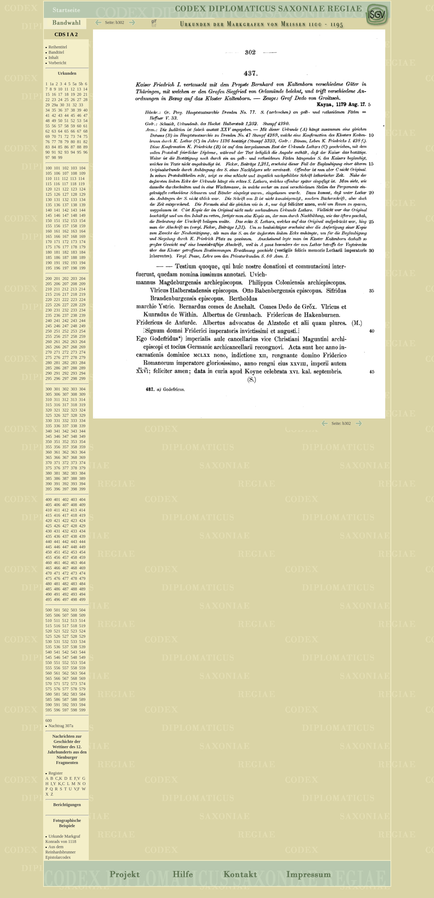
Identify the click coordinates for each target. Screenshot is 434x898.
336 (57, 425)
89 (86, 147)
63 (54, 131)
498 (74, 599)
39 (79, 110)
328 (74, 415)
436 (57, 536)
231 (57, 310)
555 (49, 667)
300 (49, 389)
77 (54, 141)
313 (74, 399)
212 (65, 289)
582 (65, 694)
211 (57, 289)
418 (74, 515)
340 (49, 431)
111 (57, 178)
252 (65, 331)
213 (74, 289)
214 (82, 289)
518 (74, 625)
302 (65, 389)
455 (49, 557)
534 (82, 641)
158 (74, 225)
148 (74, 215)
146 (57, 215)
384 (82, 473)
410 (49, 510)
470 (49, 573)
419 (82, 515)
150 (49, 220)
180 (49, 252)
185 (49, 257)
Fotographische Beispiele (67, 823)
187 (65, 257)
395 (49, 489)
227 (65, 304)
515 (49, 625)
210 (49, 289)
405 (49, 504)
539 (82, 646)
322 (65, 410)
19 (73, 94)
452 (65, 552)
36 (60, 110)
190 (49, 262)
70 (54, 136)
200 (49, 278)
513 (74, 620)
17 (60, 94)
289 (82, 368)
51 (67, 120)
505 (49, 615)
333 (74, 420)
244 (82, 320)
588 (74, 699)
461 (57, 562)
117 (65, 183)
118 (73, 183)
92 (60, 152)
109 (82, 173)
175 (49, 246)
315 (49, 404)
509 (82, 615)
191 (57, 262)
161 (57, 231)
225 (49, 304)
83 (48, 147)
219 (82, 294)
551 (57, 662)
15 (48, 94)
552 (65, 662)
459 (82, 557)
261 (57, 341)
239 (82, 315)
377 (65, 467)
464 (82, 562)
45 (73, 115)
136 (57, 204)
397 (65, 489)
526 (57, 636)
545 (49, 657)
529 (82, 636)
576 (57, 688)
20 (79, 94)
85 (60, 147)
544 (82, 652)
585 (49, 699)
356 (57, 446)
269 (82, 346)
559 (82, 667)
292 (65, 373)
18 (67, 94)
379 (82, 467)
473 (74, 573)
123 (74, 189)
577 (65, 688)
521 (57, 631)
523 (74, 631)
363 (74, 452)
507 (65, 615)
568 (74, 678)
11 (67, 89)
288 (74, 368)
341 (57, 431)
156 (57, 225)
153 (74, 220)
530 (49, 641)
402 (65, 499)
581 (57, 694)
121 (57, 189)
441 (57, 541)
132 (65, 199)
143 (74, 210)
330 (49, 420)
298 (74, 378)
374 (82, 462)
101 (57, 168)
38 (73, 110)
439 (82, 536)
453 (74, 552)
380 (49, 473)
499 (82, 599)
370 (49, 462)
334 (82, 420)
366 (57, 457)
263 (74, 341)
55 (48, 125)
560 (49, 673)
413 (74, 510)
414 (82, 510)
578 (74, 688)
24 (60, 99)
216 (57, 294)
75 (86, 136)
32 (75, 104)
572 (65, 683)
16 (54, 94)
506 (57, 615)
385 (49, 478)
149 (82, 215)
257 (65, 336)
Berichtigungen (67, 804)
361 (57, 452)
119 (82, 183)
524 (82, 631)
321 (57, 410)
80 (73, 141)
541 (57, 652)
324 (82, 410)
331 (57, 420)
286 (57, 368)
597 (65, 710)
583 (74, 694)
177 (65, 246)
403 (74, 499)
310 (49, 399)
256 (57, 336)
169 (82, 236)
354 (82, 441)
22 (48, 99)
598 (74, 710)
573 (74, 683)
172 (65, 241)
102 (65, 168)
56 (54, 125)
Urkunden (67, 73)
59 (73, 125)
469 (82, 567)
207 (65, 283)
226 (57, 304)
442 (65, 541)
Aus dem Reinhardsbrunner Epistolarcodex (61, 852)
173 (74, 241)
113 (73, 178)
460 (49, 562)
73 (73, 136)
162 (65, 231)
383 (74, 473)
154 (82, 220)
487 (65, 589)
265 (49, 346)
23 (54, 99)
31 (68, 104)
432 (65, 531)
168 (74, 236)
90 (48, 152)
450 (49, 552)
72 (67, 136)
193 (74, 262)
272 (65, 352)
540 (49, 652)
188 (74, 257)
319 (82, 404)
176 (57, 246)
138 (74, 204)
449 (82, 546)
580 (49, 694)
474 (82, 573)
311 (57, 399)
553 (74, 662)
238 (74, 315)
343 (74, 431)
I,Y (53, 783)
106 (57, 173)
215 (49, 294)
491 (57, 594)
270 (49, 352)
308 (74, 394)
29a (55, 104)
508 (74, 615)
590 (49, 704)
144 (82, 210)
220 (49, 299)
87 (73, 147)
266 (57, 346)
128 (74, 194)
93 (67, 152)
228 (74, 304)
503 (74, 610)
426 (57, 525)
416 (57, 515)
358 (74, 446)
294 (82, 373)
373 (74, 462)
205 (49, 283)
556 (57, 667)
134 (82, 199)
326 (57, 415)
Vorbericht (57, 62)
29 (48, 104)
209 (82, 283)
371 (57, 462)
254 (82, 331)
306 (57, 394)
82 (86, 141)
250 (49, 331)
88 (79, 147)
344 (82, 431)
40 (86, 110)
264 (82, 341)
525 (49, 636)
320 (49, 410)
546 (57, 657)
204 (82, 278)
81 (79, 141)
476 (57, 578)
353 (74, 441)
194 (82, 262)
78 (60, 141)
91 (54, 152)
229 (82, 304)
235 (49, 315)
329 (82, 415)
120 (49, 189)
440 (49, 541)
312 (65, 399)
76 (48, 141)
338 (74, 425)
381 (57, 473)
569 (82, 678)
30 (62, 104)
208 (74, 283)
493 (74, 594)
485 (49, 589)
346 (57, 436)
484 (82, 583)
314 (82, 399)
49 (54, 120)
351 (57, 441)
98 (54, 157)
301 (57, 389)
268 (74, 346)
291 (57, 373)
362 (65, 452)
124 (82, 189)
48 (48, 120)
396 (57, 489)
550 (49, 662)
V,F (77, 788)
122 (65, 189)
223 (74, 299)
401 (57, 499)
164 (82, 231)
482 (65, 583)
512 (65, 620)
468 (74, 567)
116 (57, 183)
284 (82, 362)
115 (49, 183)
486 (57, 589)
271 (57, 352)
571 (57, 683)
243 (74, 320)
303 (74, 389)
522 (65, 631)
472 (65, 573)
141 (57, 210)
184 (82, 252)
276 (57, 357)
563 (74, 673)
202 (65, 278)
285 (49, 368)
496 (57, 599)
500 (49, 610)
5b (81, 83)
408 (74, 504)
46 (79, 115)
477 (65, 578)
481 (57, 583)
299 (82, 378)
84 (54, 147)
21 (86, 94)
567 (65, 678)
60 (79, 125)
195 (49, 268)
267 (65, 346)
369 (82, 457)
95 (79, 152)
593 (74, 704)
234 (82, 310)
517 (65, 625)
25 (67, 99)
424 (82, 520)
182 (65, 252)
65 (67, 131)
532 (65, 641)
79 (67, 141)
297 (65, 378)
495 (49, 599)
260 (49, 341)
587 (65, 699)
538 (74, 646)
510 (49, 620)
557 (65, 667)
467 (65, 567)
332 (65, 420)
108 (74, 173)
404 (82, 499)
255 (49, 336)
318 (74, 404)
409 (82, 504)
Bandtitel (56, 52)
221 (57, 299)
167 (65, 236)
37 (67, 110)
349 (82, 436)
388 (74, 478)
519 (82, 625)
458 (74, 557)
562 (65, 673)
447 (65, 546)
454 (82, 552)
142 (65, 210)
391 (57, 483)
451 (57, 552)
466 (57, 567)
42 (54, 115)
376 (57, 467)
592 (65, 704)
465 (49, 567)
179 (82, 246)
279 (82, 357)
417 (65, 515)
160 (49, 231)
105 (49, 173)
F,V (77, 778)
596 (57, 710)
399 (82, 489)
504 (82, 610)
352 (65, 441)
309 (82, 394)
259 (82, 336)
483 (74, 583)
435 (49, 536)
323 (74, 410)
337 (65, 425)
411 (57, 510)
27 (79, 99)
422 (65, 520)
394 (82, 483)
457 (65, 557)
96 (86, 152)
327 (65, 415)
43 (60, 115)
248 (74, 325)
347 (65, 436)
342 (65, 431)
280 (49, 362)
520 (49, 631)
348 (74, 436)
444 (82, 541)
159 (82, 225)
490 (49, 594)
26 (73, 99)
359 (82, 446)
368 (74, 457)
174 (82, 241)
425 (49, 525)
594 (82, 704)
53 (79, 120)
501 (57, 610)
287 (65, 368)
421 (57, 520)
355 (49, 446)
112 (65, 178)
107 (65, 173)
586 (57, 699)
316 (57, 404)
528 (74, 636)
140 (49, 210)
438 (74, 536)
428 (74, 525)
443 (74, 541)
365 (49, 457)
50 (60, 120)
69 (48, 136)
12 (73, 89)
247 (65, 325)
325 (49, 415)
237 (65, 315)
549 (82, 657)
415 (49, 515)
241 (57, 320)
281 (57, 362)
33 (81, 104)
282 (65, 362)
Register (56, 773)
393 (74, 483)
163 (74, 231)
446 (57, 546)
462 (65, 562)
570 (49, 683)
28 (86, 99)
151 (57, 220)
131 (57, 199)
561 (57, 673)
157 (65, 225)
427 (65, 525)
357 (65, 446)
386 (57, 478)
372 (65, 462)
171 (57, 241)
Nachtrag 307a (61, 725)
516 (57, 625)
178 (74, 246)
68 (86, 131)
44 (67, 115)
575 (49, 688)
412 (65, 510)
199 (82, 268)
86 (67, 147)
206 (57, 283)
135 (49, 204)
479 (82, 578)
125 (49, 194)
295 (49, 378)
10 (60, 89)
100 (49, 168)
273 (74, 352)
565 (49, 678)
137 (65, 204)
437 (65, 536)
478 (74, 578)
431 (57, 531)
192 (65, 262)
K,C (61, 783)
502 (65, 610)
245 (49, 325)
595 (49, 710)
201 (57, 278)
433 (74, 531)
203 (74, 278)
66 (73, 131)
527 (65, 636)
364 (82, 452)
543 (74, 652)
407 (65, 504)
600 (49, 720)
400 (49, 499)
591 (57, 704)
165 (49, 236)
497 (65, 599)
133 (74, 199)
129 (82, 194)
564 (82, 673)
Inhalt (54, 57)
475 (49, 578)
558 (74, 667)
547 (65, 657)
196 (57, 268)
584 (82, 694)
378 (74, 467)
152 (65, 220)
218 (74, 294)
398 (74, 489)
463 (74, 562)
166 (57, 236)
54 (86, 120)
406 (57, 504)
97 (48, 157)
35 (54, 110)
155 (49, 225)
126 (57, 194)
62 (48, 131)
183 (74, 252)
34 (48, 110)
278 (74, 357)
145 (49, 215)
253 (74, 331)
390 (49, 483)
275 (49, 357)
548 (74, 657)
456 (57, 557)
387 (65, 478)
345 (49, 436)
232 (65, 310)
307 (65, 394)
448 (74, 546)
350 (49, 441)
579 (82, 688)
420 (49, 520)
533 (74, 641)
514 (82, 620)
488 (74, 589)
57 (60, 125)
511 (57, 620)
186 (57, 257)
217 (65, 294)
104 (82, 168)
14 (85, 89)
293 (74, 373)
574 (82, 683)
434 (82, 531)
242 (65, 320)
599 (82, 710)
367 (65, 457)
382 (65, 473)
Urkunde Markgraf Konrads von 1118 (63, 839)
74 (79, 136)
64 (60, 131)
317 (65, 404)
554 (82, 662)
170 (49, 241)
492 (65, 594)
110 (49, 178)
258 (74, 336)
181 (57, 252)
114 (81, 178)
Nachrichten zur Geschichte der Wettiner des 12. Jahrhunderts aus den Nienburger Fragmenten (67, 749)
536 (57, 646)
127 (65, 194)
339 (82, 425)
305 (49, 394)
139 (82, 204)
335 (49, 425)
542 (65, 652)
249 (82, 325)
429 (82, 525)
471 (57, 573)
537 (65, 646)
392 (65, 483)
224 (82, 299)
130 (49, 199)
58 (67, 125)
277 (65, 357)
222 (65, 299)
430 (49, 531)
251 (57, 331)
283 (74, 362)
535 (49, 646)
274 (82, 352)
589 (82, 699)
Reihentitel (58, 47)
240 (49, 320)
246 (57, 325)
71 (60, 136)
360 (49, 452)
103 (74, 168)
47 (86, 115)
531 (57, 641)
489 (82, 589)
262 (65, 341)
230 (49, 310)
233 (74, 310)
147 (65, 215)
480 (49, 583)
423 (74, 520)
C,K (58, 778)
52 (73, 120)
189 (82, 257)
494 (82, 594)
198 (74, 268)
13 (79, 89)
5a (74, 83)
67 (79, 131)
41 (48, 115)
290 (49, 373)
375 (49, 467)
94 (73, 152)
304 (82, 389)
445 (49, 546)
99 (60, 157)
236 (57, 315)
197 (65, 268)
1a (52, 83)
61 (86, 125)
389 (82, 478)
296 (57, 378)
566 (57, 678)
